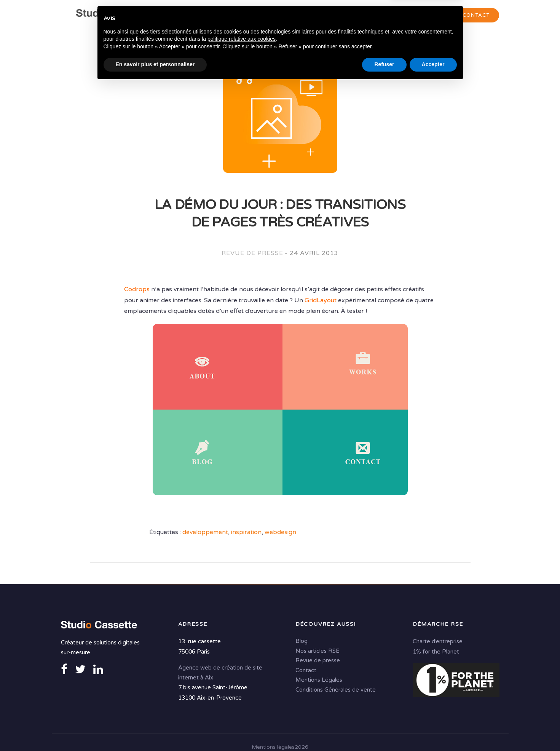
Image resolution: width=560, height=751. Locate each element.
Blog (301, 640)
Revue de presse (252, 253)
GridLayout (321, 300)
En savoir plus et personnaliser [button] (155, 730)
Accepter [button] (433, 730)
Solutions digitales (358, 15)
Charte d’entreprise (438, 641)
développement (205, 532)
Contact (476, 15)
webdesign (280, 532)
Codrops (137, 289)
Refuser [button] (384, 730)
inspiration (246, 532)
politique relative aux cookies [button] (241, 705)
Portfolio (424, 15)
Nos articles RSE (317, 650)
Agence (217, 15)
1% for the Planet (436, 650)
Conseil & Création (277, 15)
